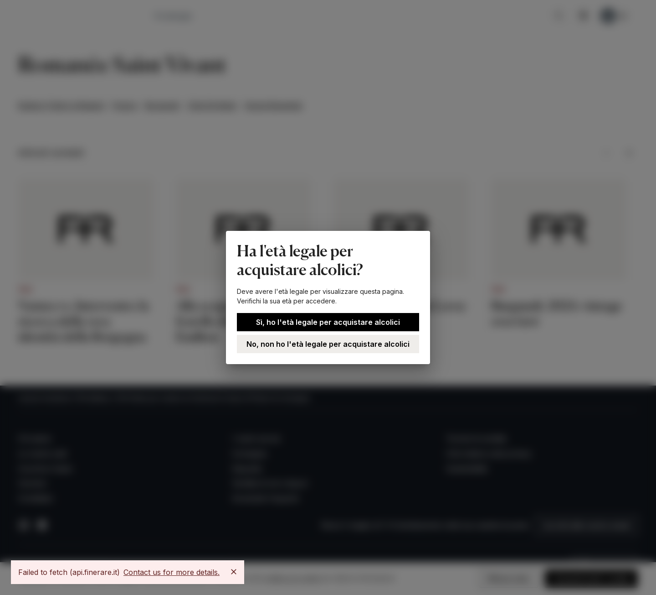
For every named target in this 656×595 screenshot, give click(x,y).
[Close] (234, 572)
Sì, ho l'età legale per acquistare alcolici (328, 322)
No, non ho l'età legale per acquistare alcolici (328, 344)
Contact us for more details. (171, 572)
